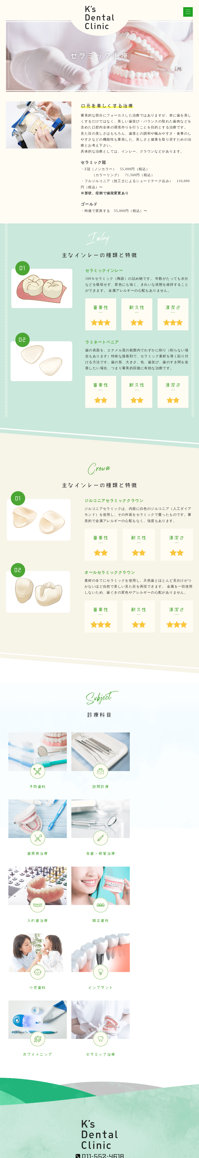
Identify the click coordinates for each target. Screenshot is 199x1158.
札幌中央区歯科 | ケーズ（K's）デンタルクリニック (110, 1145)
